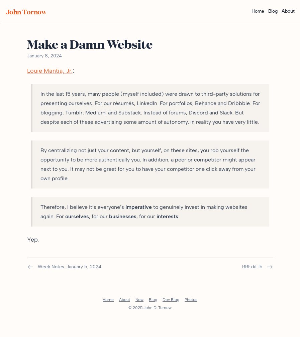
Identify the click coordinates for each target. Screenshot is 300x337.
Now (139, 299)
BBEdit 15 (257, 267)
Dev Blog (171, 299)
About (288, 11)
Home (258, 11)
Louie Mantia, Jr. (50, 70)
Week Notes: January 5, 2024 (64, 267)
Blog (273, 11)
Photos (191, 299)
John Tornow (26, 11)
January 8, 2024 (44, 56)
